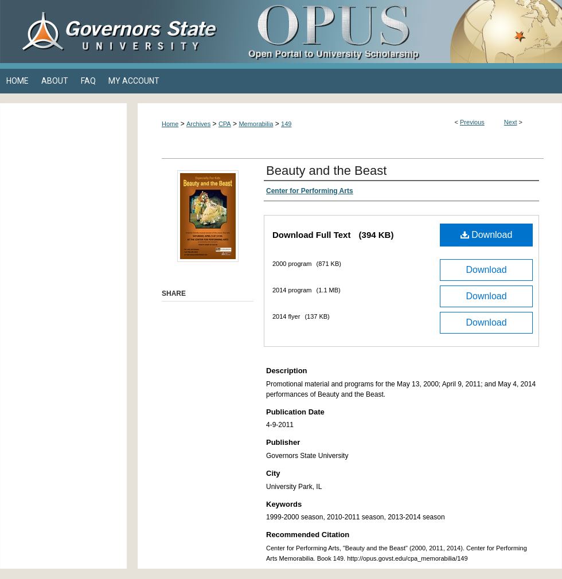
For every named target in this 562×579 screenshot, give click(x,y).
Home (170, 123)
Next (510, 122)
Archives (198, 123)
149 (286, 123)
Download (486, 235)
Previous (472, 122)
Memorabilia (256, 123)
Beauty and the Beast (326, 170)
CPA (224, 123)
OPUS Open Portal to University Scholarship (395, 31)
